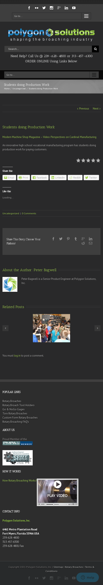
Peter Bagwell (45, 270)
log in (17, 355)
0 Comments (29, 213)
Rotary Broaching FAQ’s (15, 422)
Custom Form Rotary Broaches (20, 417)
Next (95, 108)
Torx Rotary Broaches (14, 413)
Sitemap (58, 567)
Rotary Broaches (11, 401)
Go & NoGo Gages (13, 409)
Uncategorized (19, 88)
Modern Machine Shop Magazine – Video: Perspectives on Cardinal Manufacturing (49, 137)
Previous (84, 108)
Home (7, 88)
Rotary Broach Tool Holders (18, 405)
